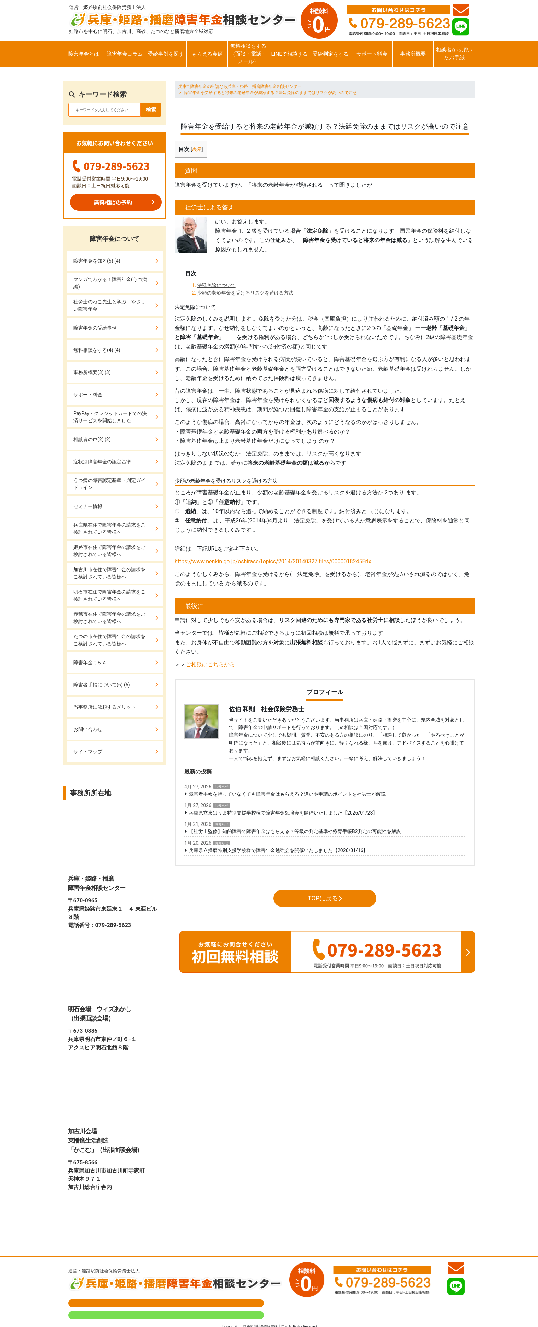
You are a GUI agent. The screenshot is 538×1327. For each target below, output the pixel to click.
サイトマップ (87, 751)
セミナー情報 (87, 506)
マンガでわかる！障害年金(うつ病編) (110, 283)
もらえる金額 (207, 54)
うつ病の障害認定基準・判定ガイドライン (109, 483)
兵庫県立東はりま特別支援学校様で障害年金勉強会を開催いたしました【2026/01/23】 (283, 813)
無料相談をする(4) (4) (96, 350)
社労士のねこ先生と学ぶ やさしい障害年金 (109, 305)
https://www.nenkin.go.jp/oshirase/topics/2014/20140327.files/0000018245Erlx (273, 561)
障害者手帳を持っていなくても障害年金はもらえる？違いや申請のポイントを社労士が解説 (287, 794)
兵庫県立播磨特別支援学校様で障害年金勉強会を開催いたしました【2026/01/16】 (278, 850)
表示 (197, 149)
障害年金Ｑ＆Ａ (90, 662)
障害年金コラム (125, 54)
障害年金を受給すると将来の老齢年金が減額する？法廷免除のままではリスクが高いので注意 (270, 92)
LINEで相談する (289, 54)
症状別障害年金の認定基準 (102, 461)
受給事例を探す (166, 54)
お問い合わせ (87, 729)
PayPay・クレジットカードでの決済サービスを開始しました (110, 417)
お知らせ (222, 786)
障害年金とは (83, 54)
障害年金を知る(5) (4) (96, 261)
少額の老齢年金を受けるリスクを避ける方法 (245, 293)
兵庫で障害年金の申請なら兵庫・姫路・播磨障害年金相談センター (240, 86)
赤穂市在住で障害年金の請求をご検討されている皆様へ (109, 617)
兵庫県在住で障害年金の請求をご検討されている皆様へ (109, 528)
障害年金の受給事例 (95, 328)
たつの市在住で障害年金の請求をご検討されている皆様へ (109, 640)
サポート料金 (371, 54)
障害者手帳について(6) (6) (101, 685)
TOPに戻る (325, 898)
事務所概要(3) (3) (92, 372)
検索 (151, 110)
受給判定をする (331, 54)
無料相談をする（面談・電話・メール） (248, 54)
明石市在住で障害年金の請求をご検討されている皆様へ (109, 595)
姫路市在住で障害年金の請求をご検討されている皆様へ (109, 550)
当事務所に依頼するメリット (104, 707)
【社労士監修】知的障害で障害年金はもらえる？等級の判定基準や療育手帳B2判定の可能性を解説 (295, 831)
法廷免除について (216, 285)
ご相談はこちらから (210, 664)
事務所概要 (413, 54)
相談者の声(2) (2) (92, 439)
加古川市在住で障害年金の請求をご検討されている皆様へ (109, 573)
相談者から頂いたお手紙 (454, 54)
